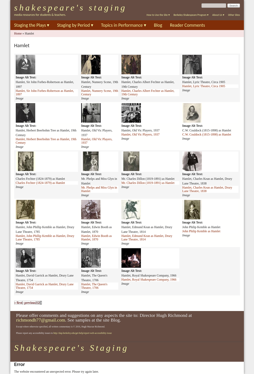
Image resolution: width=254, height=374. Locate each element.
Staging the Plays (31, 25)
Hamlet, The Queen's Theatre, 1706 (94, 286)
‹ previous (29, 302)
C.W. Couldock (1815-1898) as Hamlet (206, 134)
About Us (218, 15)
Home (18, 33)
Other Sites (234, 15)
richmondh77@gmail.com (40, 320)
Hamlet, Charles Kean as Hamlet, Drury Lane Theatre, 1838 (207, 189)
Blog (158, 25)
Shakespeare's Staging (70, 7)
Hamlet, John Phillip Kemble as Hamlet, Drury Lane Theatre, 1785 (45, 237)
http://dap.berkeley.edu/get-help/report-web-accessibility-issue (82, 333)
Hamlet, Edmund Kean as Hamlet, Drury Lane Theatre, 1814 (146, 237)
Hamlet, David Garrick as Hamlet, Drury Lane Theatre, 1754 (45, 286)
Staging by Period (75, 25)
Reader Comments (187, 25)
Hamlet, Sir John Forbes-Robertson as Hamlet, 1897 (45, 92)
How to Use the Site (158, 15)
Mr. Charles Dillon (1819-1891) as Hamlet (148, 182)
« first (18, 302)
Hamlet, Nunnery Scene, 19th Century (99, 92)
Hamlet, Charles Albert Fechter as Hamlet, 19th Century (147, 92)
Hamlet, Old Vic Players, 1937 (96, 140)
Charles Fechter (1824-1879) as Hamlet (40, 182)
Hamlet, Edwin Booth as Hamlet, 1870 (96, 237)
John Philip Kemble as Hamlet (201, 231)
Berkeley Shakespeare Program (191, 15)
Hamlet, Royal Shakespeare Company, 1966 (148, 279)
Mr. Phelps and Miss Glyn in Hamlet (99, 189)
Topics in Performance (123, 25)
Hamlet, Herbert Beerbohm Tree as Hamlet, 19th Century (46, 140)
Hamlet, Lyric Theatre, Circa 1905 (203, 86)
